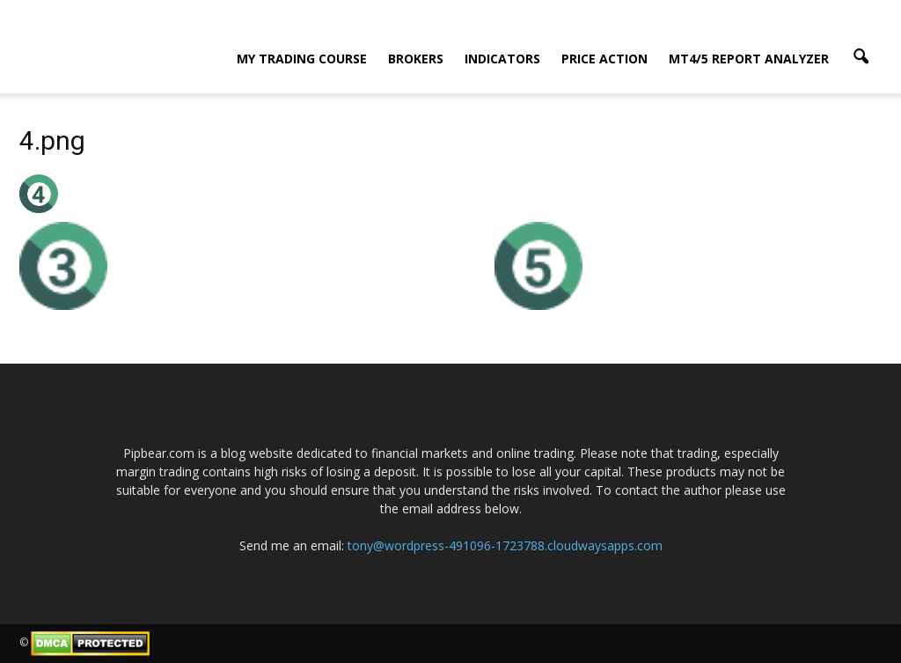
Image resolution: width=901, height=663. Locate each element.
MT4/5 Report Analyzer (749, 58)
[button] (860, 57)
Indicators (502, 58)
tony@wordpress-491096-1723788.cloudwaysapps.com (505, 545)
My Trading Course (302, 58)
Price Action (604, 58)
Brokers (415, 58)
